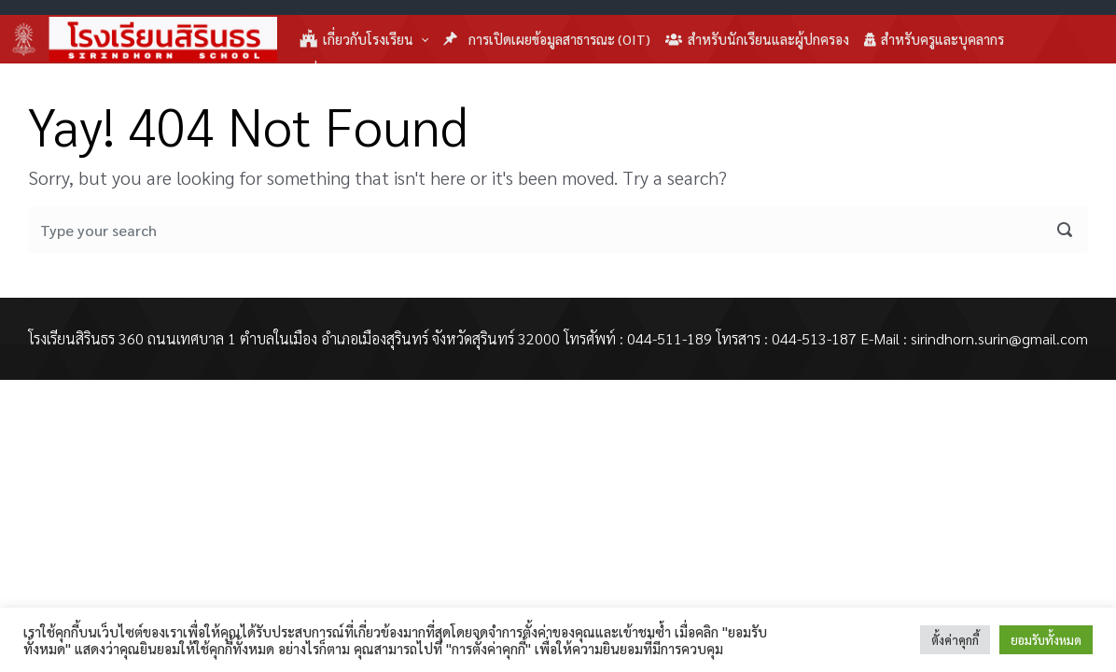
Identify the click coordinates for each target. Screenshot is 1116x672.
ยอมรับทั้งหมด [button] (1046, 640)
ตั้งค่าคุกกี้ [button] (955, 640)
